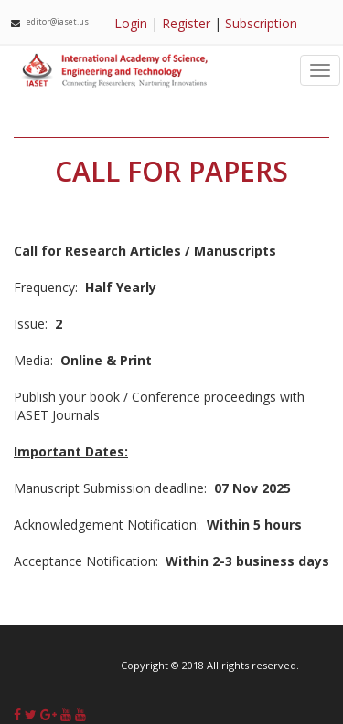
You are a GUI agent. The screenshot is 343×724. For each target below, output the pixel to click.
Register (186, 23)
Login (130, 23)
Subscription (261, 23)
